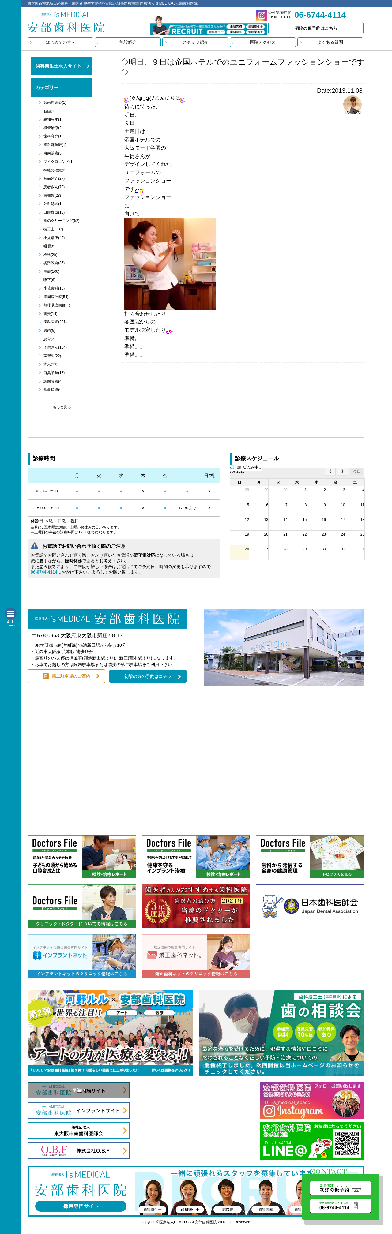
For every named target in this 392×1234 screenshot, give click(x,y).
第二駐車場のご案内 (71, 675)
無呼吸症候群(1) (56, 305)
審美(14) (50, 314)
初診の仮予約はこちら (316, 28)
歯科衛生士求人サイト (58, 66)
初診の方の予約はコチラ (148, 676)
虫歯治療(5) (53, 153)
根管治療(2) (53, 128)
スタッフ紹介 (195, 42)
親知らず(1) (53, 119)
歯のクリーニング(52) (61, 221)
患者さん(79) (54, 187)
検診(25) (50, 254)
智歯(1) (49, 111)
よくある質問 (330, 42)
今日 (356, 471)
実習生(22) (52, 356)
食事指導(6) (53, 389)
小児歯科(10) (54, 288)
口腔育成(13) (54, 212)
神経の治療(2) (54, 170)
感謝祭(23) (52, 195)
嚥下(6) (49, 280)
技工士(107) (53, 229)
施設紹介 (128, 42)
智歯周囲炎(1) (54, 102)
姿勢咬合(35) (54, 263)
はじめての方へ (61, 42)
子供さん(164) (55, 347)
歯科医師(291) (55, 322)
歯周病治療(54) (55, 297)
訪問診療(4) (53, 381)
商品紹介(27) (54, 178)
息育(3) (49, 339)
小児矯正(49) (54, 238)
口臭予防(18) (54, 373)
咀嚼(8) (49, 246)
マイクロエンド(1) (58, 161)
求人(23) (50, 364)
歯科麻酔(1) (53, 136)
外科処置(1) (53, 204)
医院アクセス (263, 42)
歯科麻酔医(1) (54, 145)
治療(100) (51, 271)
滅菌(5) (49, 330)
